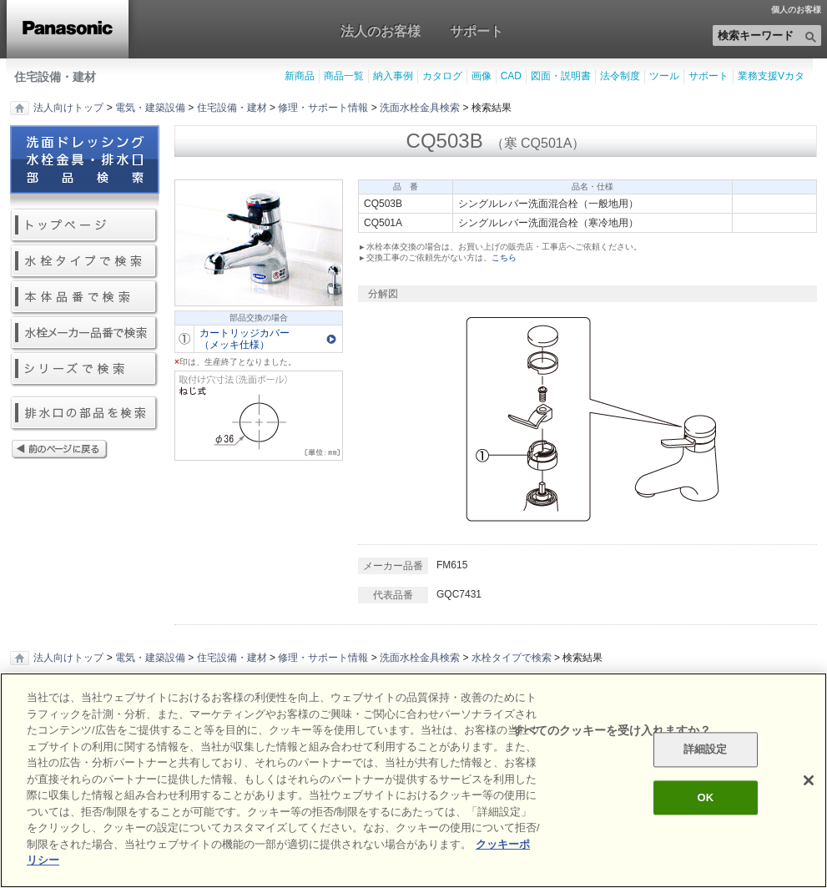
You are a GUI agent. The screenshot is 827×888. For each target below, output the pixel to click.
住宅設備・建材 (55, 76)
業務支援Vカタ (771, 76)
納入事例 (393, 76)
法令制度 (620, 76)
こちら (504, 257)
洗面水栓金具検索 (420, 108)
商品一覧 (344, 76)
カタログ (442, 76)
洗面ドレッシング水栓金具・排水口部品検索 (84, 166)
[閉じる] (808, 780)
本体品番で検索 (84, 297)
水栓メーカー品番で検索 (84, 333)
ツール (664, 76)
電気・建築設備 (150, 108)
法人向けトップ (68, 108)
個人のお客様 (796, 10)
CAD (511, 76)
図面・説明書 (561, 76)
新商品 (300, 76)
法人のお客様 (380, 30)
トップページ (84, 226)
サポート (476, 30)
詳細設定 (705, 750)
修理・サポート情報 (323, 108)
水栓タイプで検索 (84, 262)
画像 (481, 76)
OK (705, 797)
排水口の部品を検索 (84, 413)
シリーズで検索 (84, 369)
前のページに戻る (84, 450)
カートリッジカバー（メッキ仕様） (244, 339)
